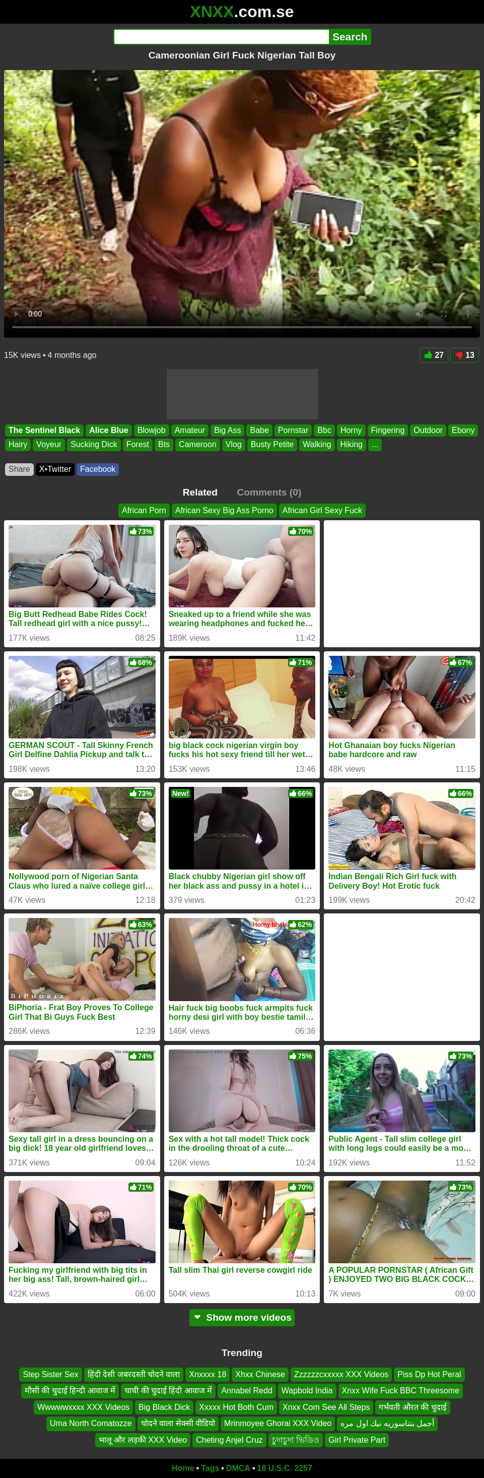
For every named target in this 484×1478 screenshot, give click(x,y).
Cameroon (198, 444)
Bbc (324, 430)
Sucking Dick (94, 444)
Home (183, 1468)
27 (434, 355)
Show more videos (242, 1317)
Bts (164, 444)
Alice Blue (108, 430)
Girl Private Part (356, 1440)
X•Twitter (55, 469)
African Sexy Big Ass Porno (224, 510)
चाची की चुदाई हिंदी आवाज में (168, 1391)
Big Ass (227, 430)
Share (19, 469)
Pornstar (293, 430)
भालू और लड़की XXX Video (143, 1440)
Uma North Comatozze (91, 1423)
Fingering (388, 430)
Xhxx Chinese (260, 1374)
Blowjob (151, 430)
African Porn (144, 510)
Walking (317, 444)
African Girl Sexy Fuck (322, 510)
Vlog (234, 444)
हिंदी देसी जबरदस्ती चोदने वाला (134, 1374)
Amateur (190, 430)
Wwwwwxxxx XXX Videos (83, 1407)
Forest (137, 444)
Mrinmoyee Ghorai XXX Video (277, 1423)
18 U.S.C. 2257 (284, 1468)
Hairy (18, 444)
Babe (259, 430)
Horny (351, 430)
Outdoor (428, 430)
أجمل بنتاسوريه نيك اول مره (387, 1423)
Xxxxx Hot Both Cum (236, 1407)
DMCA (238, 1468)
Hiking (351, 444)
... (375, 444)
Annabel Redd (246, 1391)
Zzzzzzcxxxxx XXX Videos (341, 1374)
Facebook (97, 469)
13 (464, 355)
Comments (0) (269, 492)
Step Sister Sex (50, 1374)
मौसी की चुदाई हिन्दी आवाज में (70, 1391)
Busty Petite (272, 444)
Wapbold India (307, 1391)
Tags (210, 1468)
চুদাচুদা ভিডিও (295, 1440)
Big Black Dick (164, 1407)
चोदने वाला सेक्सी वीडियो (178, 1423)
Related (200, 492)
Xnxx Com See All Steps (326, 1407)
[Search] (221, 37)
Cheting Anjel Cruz (229, 1440)
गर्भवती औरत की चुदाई (412, 1407)
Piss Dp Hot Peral (429, 1374)
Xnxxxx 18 (207, 1374)
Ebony (463, 430)
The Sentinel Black (44, 430)
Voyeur (48, 444)
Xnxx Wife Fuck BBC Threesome (401, 1391)
